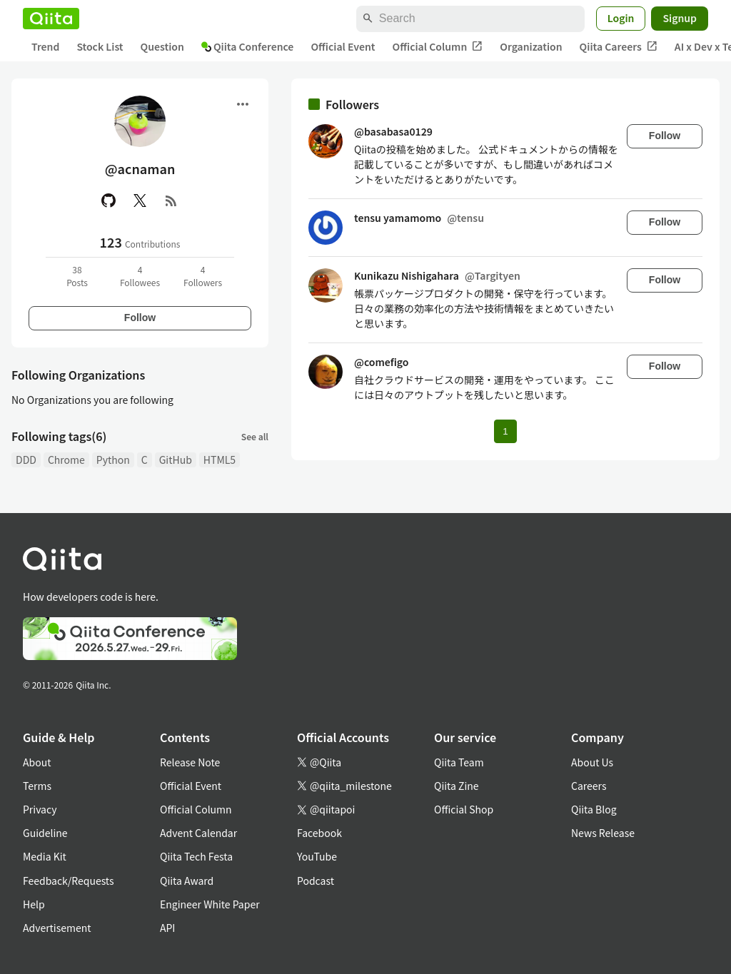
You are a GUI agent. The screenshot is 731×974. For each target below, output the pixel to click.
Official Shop (463, 809)
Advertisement (57, 927)
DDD (26, 459)
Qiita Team (459, 762)
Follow (140, 317)
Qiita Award (186, 880)
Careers (588, 785)
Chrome (66, 459)
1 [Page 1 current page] (505, 431)
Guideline (45, 833)
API (167, 927)
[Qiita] (51, 18)
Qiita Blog (594, 809)
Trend (45, 46)
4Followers (202, 275)
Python (113, 459)
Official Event (343, 46)
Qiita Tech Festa (196, 856)
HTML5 (219, 459)
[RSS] (171, 200)
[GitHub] (108, 200)
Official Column (438, 46)
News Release (603, 833)
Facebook (319, 833)
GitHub (175, 459)
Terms (37, 785)
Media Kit (44, 856)
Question (162, 46)
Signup (679, 18)
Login (621, 18)
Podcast (315, 880)
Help (34, 904)
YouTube (317, 856)
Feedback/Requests (68, 880)
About (37, 762)
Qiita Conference (247, 46)
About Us (592, 762)
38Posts (77, 275)
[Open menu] (242, 104)
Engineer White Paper (210, 904)
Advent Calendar (198, 833)
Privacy (39, 809)
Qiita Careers (618, 46)
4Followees (140, 275)
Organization (531, 46)
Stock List (99, 46)
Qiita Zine (456, 785)
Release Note (190, 762)
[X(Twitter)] (140, 200)
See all (254, 436)
